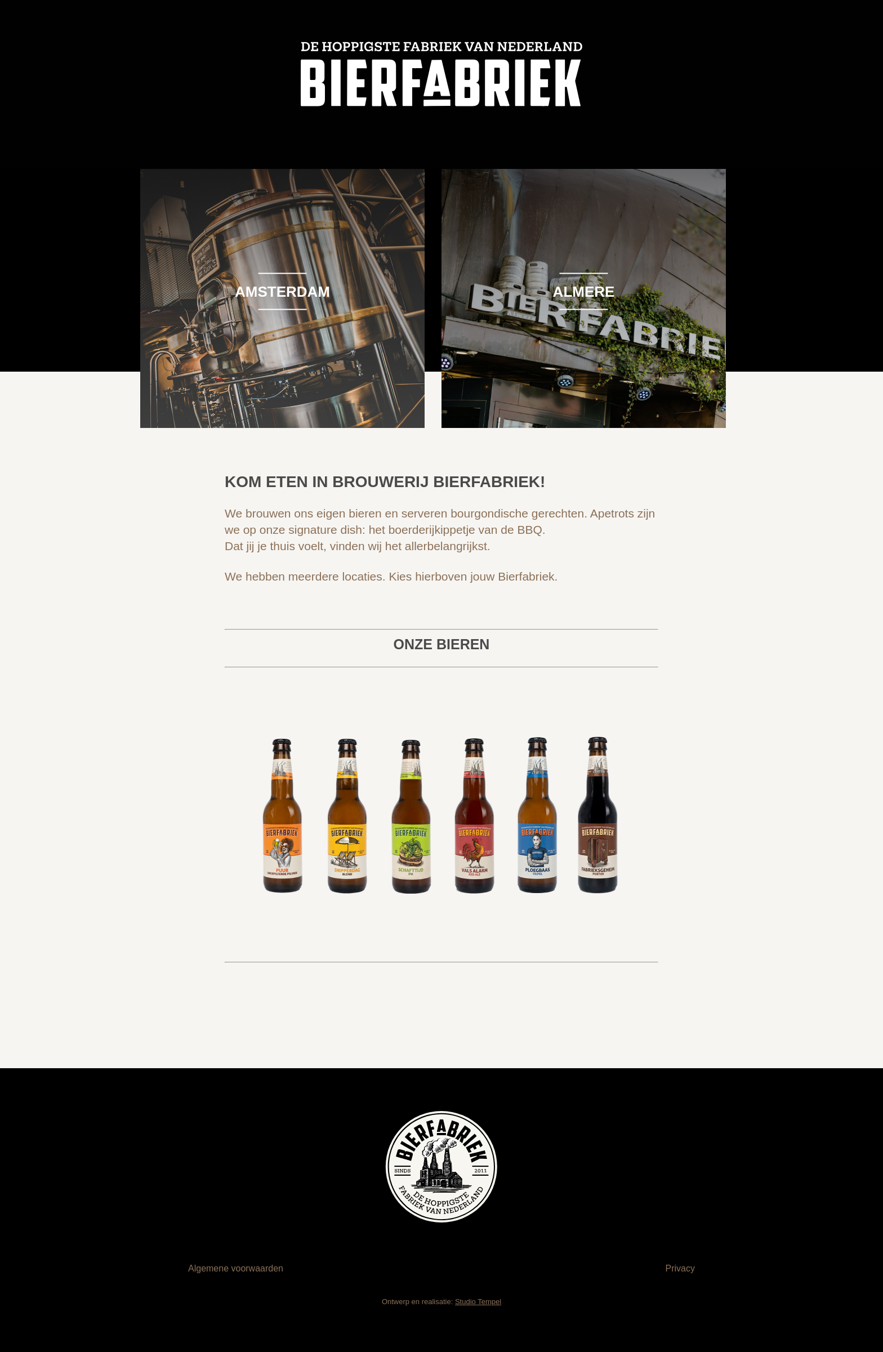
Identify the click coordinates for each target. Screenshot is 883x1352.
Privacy (680, 1268)
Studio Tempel (478, 1301)
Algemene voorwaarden (235, 1268)
